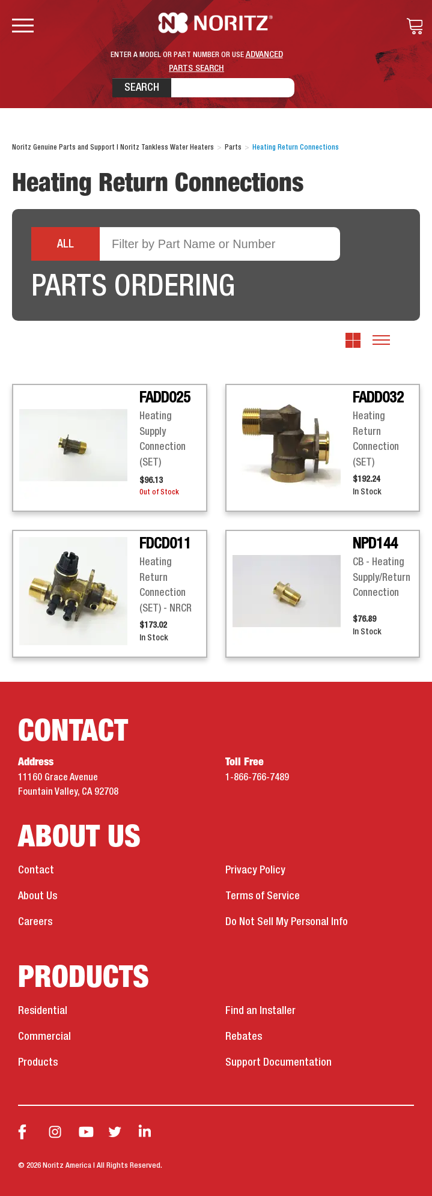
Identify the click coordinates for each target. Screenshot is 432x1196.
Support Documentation (278, 1062)
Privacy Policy (255, 870)
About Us (37, 896)
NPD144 (375, 544)
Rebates (243, 1037)
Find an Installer (260, 1011)
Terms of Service (262, 896)
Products (38, 1062)
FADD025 (164, 398)
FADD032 (378, 398)
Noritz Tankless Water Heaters (216, 23)
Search (141, 88)
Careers (35, 922)
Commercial (44, 1037)
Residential (42, 1011)
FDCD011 (165, 544)
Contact (36, 870)
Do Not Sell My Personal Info (286, 922)
